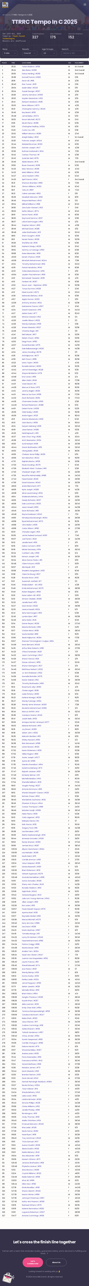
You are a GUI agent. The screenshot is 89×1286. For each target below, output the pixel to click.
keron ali (28, 80)
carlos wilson (30, 528)
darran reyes (30, 623)
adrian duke (29, 313)
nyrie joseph (30, 489)
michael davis (30, 229)
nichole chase (31, 796)
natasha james (31, 1067)
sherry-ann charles (33, 884)
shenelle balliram (31, 782)
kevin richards (31, 398)
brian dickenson (31, 870)
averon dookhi (31, 1145)
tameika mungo (31, 933)
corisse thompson (32, 807)
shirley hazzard (31, 740)
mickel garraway (31, 549)
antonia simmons (32, 789)
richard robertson (32, 405)
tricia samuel (30, 1141)
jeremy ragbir (31, 391)
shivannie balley (32, 1050)
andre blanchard (31, 486)
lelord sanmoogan (32, 221)
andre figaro (30, 415)
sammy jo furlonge (33, 250)
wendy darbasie (31, 324)
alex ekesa (29, 70)
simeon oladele (32, 599)
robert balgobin (31, 592)
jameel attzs (30, 845)
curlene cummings (32, 1025)
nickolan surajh (31, 810)
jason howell (30, 507)
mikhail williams (31, 204)
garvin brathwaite (32, 447)
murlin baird (29, 856)
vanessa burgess (31, 895)
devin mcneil (30, 1078)
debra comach (31, 546)
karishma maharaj (32, 768)
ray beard (29, 112)
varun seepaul (31, 863)
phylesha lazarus (31, 1166)
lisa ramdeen (30, 831)
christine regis (30, 331)
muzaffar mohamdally (34, 475)
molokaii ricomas (32, 144)
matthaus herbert (32, 669)
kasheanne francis (32, 306)
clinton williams (31, 186)
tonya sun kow (31, 288)
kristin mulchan (31, 930)
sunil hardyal (30, 444)
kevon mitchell (31, 119)
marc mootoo (30, 169)
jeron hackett (30, 176)
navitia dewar (30, 948)
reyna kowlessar (32, 514)
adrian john (30, 733)
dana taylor (30, 362)
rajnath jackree (31, 771)
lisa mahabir (30, 852)
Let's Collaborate (32, 1262)
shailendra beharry (32, 496)
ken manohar (30, 458)
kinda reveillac (31, 1187)
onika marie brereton (33, 271)
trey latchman (31, 1138)
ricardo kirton (30, 577)
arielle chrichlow (31, 1120)
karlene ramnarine (33, 1208)
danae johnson (31, 662)
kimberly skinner (31, 775)
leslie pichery (30, 694)
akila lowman (30, 1004)
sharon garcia (30, 659)
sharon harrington (32, 666)
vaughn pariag (31, 785)
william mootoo (31, 133)
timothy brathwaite (33, 683)
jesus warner (30, 1022)
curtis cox (28, 130)
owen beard (29, 384)
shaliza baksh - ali (32, 585)
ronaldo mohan (31, 366)
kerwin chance (31, 257)
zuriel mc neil (30, 158)
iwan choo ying (31, 436)
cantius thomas (30, 155)
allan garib (29, 380)
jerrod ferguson (31, 983)
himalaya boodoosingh (34, 518)
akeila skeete (30, 162)
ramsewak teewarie (33, 278)
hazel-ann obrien (32, 955)
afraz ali (28, 1180)
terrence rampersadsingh (36, 1011)
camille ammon (31, 859)
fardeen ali (29, 281)
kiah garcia (29, 824)
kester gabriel (30, 680)
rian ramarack (31, 743)
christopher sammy (33, 109)
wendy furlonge (31, 701)
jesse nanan (30, 429)
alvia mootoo (30, 1170)
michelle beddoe (31, 778)
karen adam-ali (31, 595)
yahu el (28, 190)
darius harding (31, 73)
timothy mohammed (33, 264)
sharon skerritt (31, 1191)
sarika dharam (31, 1029)
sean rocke (30, 606)
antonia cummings (33, 1215)
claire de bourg (31, 574)
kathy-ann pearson (33, 1201)
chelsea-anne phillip (33, 454)
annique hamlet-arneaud (35, 722)
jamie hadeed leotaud (34, 535)
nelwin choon (30, 338)
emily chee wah (31, 1007)
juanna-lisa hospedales (35, 958)
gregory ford (29, 828)
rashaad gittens (32, 1205)
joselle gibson (31, 320)
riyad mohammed (32, 521)
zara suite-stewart (32, 207)
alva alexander (30, 1155)
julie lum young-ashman (35, 898)
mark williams (30, 172)
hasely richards (31, 500)
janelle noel (29, 542)
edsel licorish (30, 292)
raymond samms (32, 218)
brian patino (30, 993)
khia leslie (29, 1127)
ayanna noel (30, 912)
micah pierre (30, 123)
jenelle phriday (31, 1110)
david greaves (31, 482)
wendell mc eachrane (34, 800)
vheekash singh (31, 472)
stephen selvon (31, 225)
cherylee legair (31, 532)
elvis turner (29, 84)
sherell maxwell (31, 965)
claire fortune (31, 563)
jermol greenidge (32, 370)
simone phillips (31, 1103)
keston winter (30, 1194)
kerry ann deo (30, 923)
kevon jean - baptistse (34, 285)
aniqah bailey (30, 137)
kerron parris (30, 214)
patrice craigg (31, 944)
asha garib (29, 620)
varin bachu (30, 422)
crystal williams (31, 1173)
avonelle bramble (32, 676)
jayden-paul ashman (33, 274)
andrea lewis (30, 1053)
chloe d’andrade (32, 651)
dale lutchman (31, 503)
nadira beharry (30, 1152)
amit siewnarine (31, 440)
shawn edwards (31, 327)
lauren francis (30, 962)
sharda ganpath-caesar (35, 792)
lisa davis (29, 926)
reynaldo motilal (31, 916)
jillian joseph (30, 902)
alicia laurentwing (32, 493)
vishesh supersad (32, 874)
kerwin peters (30, 239)
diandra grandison (32, 764)
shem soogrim (31, 236)
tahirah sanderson (32, 1032)
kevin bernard (31, 644)
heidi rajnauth (30, 433)
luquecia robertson (33, 1212)
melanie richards (31, 725)
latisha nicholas (31, 1099)
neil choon (29, 359)
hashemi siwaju (31, 246)
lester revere (30, 747)
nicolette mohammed (34, 708)
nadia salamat (31, 1177)
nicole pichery (31, 1085)
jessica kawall (31, 609)
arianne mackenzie (32, 419)
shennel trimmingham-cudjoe (38, 641)
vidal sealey (30, 412)
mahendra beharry (32, 295)
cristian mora (30, 630)
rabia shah (29, 1018)
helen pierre (29, 814)
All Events (6, 15)
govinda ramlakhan (33, 877)
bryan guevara (31, 165)
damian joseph (31, 147)
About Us (56, 1262)
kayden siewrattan (32, 98)
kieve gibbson (30, 105)
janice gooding (31, 352)
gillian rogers (30, 754)
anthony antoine (32, 303)
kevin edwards (30, 1071)
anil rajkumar (30, 355)
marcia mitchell (31, 919)
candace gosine (32, 715)
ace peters (29, 969)
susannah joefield (32, 581)
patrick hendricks (32, 267)
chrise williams (31, 1106)
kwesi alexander (31, 253)
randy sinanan (31, 842)
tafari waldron (31, 66)
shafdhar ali (30, 243)
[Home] (5, 5)
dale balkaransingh (33, 348)
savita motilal (30, 634)
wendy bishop (30, 972)
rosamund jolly (31, 687)
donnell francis (31, 77)
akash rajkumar (32, 637)
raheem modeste (32, 102)
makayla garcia (30, 821)
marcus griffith (30, 711)
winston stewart (31, 317)
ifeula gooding (31, 465)
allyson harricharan (33, 849)
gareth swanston (31, 310)
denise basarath (31, 866)
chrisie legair (30, 690)
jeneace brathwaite (33, 1163)
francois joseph (32, 140)
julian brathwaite (31, 232)
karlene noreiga (31, 697)
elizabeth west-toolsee (34, 468)
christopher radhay (33, 126)
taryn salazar (30, 1089)
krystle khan (30, 1000)
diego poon (29, 341)
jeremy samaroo (32, 95)
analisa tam (30, 951)
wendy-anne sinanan (34, 704)
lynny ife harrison (32, 937)
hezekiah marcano (32, 197)
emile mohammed (32, 588)
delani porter (30, 408)
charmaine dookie (32, 401)
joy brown (29, 729)
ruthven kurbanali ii (33, 151)
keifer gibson (30, 211)
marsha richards (31, 627)
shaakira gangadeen (33, 570)
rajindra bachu (31, 461)
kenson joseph (30, 556)
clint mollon (29, 525)
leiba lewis (29, 1096)
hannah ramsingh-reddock (37, 1081)
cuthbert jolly (30, 553)
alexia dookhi (30, 1148)
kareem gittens (31, 1159)
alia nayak (28, 567)
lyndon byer (29, 616)
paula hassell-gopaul (33, 909)
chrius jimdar (30, 1036)
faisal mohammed (32, 940)
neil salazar (29, 334)
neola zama (30, 1131)
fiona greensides (31, 1057)
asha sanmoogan (32, 613)
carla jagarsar (31, 817)
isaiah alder (30, 88)
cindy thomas (30, 1117)
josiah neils (29, 718)
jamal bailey (30, 116)
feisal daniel (30, 479)
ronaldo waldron (31, 888)
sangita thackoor (32, 997)
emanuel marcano (33, 1124)
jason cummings (32, 655)
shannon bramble (32, 183)
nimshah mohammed (34, 260)
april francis (30, 179)
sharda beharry (31, 1092)
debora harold (30, 1046)
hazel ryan (29, 1134)
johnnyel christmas (33, 1198)
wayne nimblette (32, 373)
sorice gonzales (31, 881)
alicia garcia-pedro (32, 560)
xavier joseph (31, 757)
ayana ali (28, 761)
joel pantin (29, 539)
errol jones (29, 377)
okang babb (30, 451)
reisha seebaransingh (34, 835)
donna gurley (30, 976)
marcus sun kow (31, 394)
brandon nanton (31, 1074)
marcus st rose (31, 387)
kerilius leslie (30, 979)
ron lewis (28, 905)
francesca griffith (32, 1060)
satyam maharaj (31, 426)
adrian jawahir (31, 986)
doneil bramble (31, 345)
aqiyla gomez (30, 299)
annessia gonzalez (33, 838)
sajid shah (29, 891)
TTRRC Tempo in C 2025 (22, 15)
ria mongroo (29, 1113)
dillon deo (29, 1184)
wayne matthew (32, 200)
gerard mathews (31, 1064)
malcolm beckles (31, 736)
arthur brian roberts (33, 648)
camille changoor (32, 1043)
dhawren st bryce (32, 803)
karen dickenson (32, 750)
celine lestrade (31, 193)
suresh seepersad (32, 1039)
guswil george (31, 91)
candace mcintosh (33, 1015)
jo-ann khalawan (32, 673)
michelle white (30, 990)
